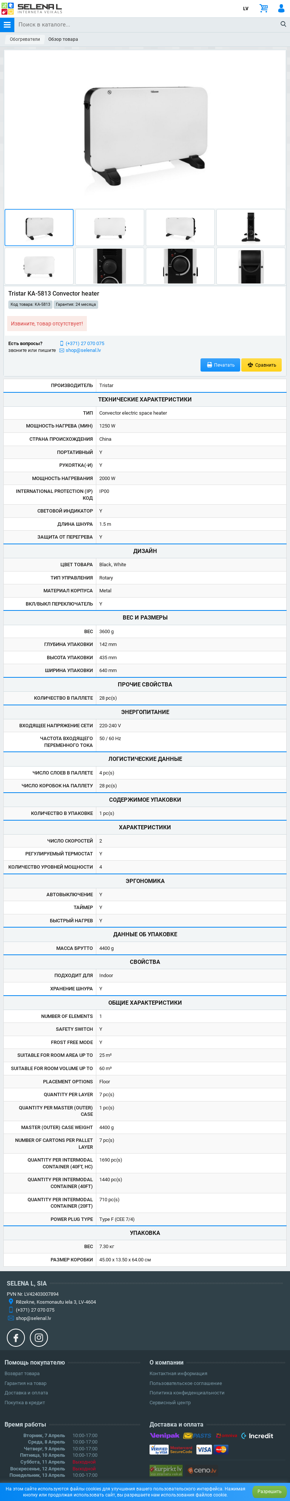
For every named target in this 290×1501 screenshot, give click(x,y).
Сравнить (261, 365)
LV (245, 8)
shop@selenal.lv (83, 350)
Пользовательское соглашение (186, 1383)
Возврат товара (22, 1373)
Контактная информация (178, 1373)
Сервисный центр (170, 1402)
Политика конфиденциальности (187, 1393)
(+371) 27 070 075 (85, 343)
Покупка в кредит (25, 1402)
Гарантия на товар (25, 1383)
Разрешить (270, 1491)
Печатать (220, 365)
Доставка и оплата (26, 1393)
